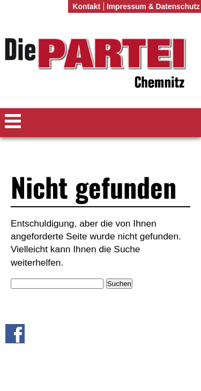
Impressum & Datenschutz (153, 6)
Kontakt (86, 6)
